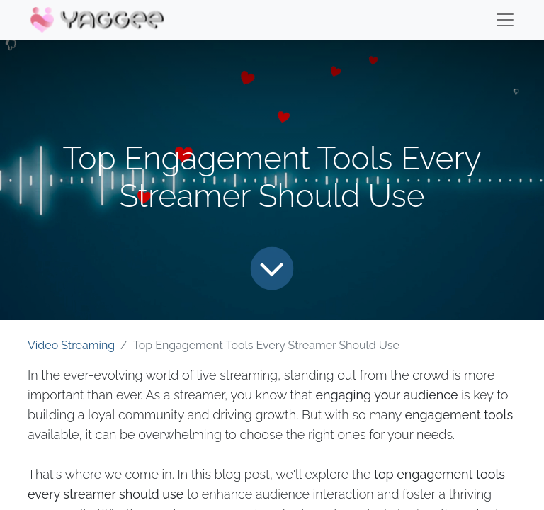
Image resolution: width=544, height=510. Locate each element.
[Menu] (505, 20)
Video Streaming (71, 345)
